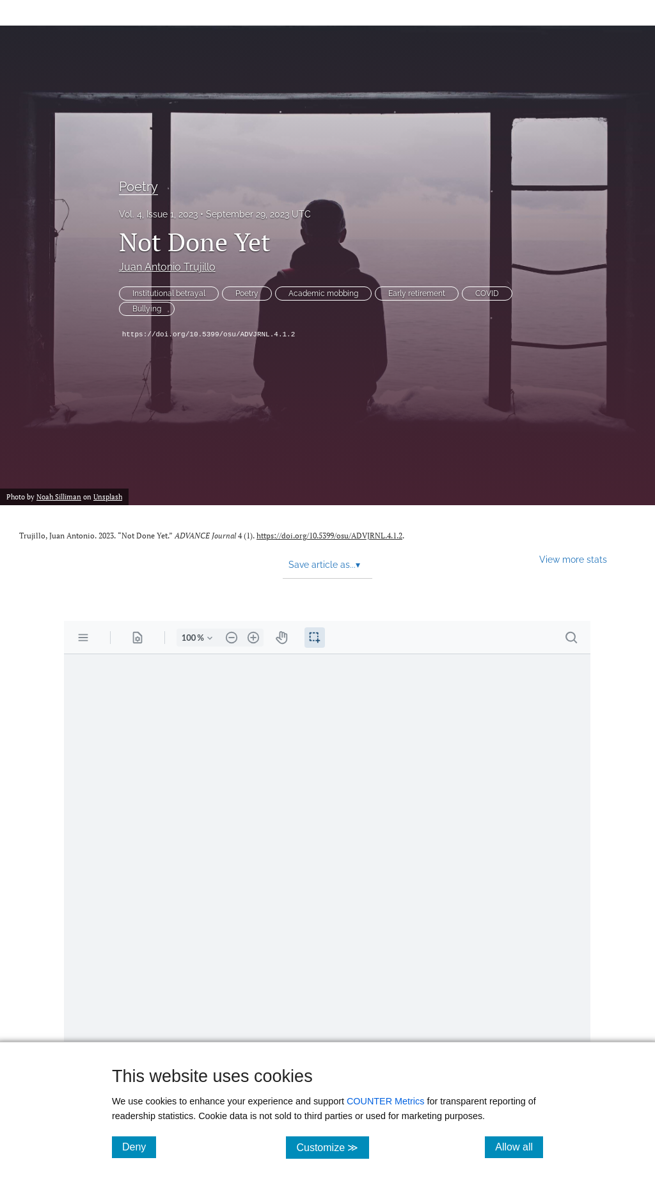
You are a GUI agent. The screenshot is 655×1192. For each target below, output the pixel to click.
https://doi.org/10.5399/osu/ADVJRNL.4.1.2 (209, 334)
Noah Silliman (58, 496)
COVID (487, 293)
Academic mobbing (323, 293)
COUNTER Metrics (386, 1101)
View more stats (573, 559)
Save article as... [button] (324, 565)
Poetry (138, 186)
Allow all (519, 1146)
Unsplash (107, 496)
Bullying (146, 308)
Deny (139, 1146)
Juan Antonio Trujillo (167, 267)
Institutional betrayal (168, 293)
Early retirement (416, 293)
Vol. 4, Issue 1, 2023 (158, 214)
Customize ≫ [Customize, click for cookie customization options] (332, 1147)
